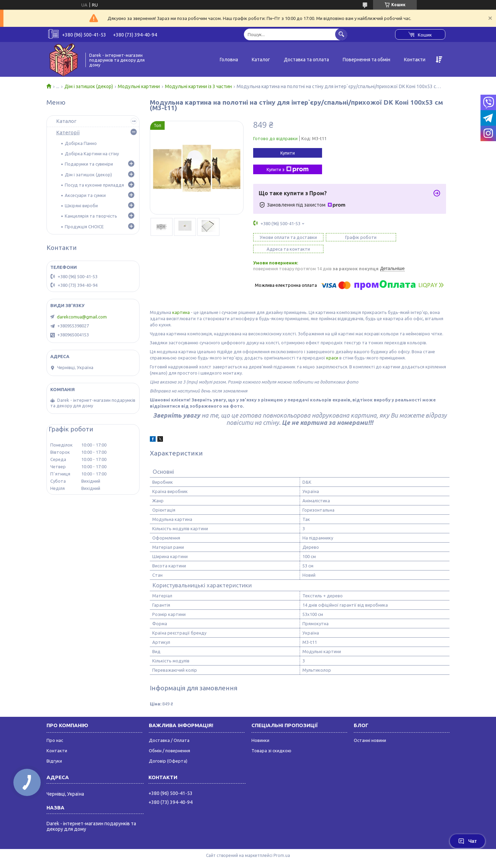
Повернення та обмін (366, 59)
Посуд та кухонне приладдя (94, 184)
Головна (229, 59)
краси (332, 346)
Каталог (261, 59)
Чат (467, 841)
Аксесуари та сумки (85, 195)
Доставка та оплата (306, 59)
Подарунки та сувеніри (89, 163)
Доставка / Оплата (169, 728)
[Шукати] (341, 34)
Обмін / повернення (169, 738)
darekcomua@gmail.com (82, 316)
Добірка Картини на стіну (92, 153)
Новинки (260, 728)
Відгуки (54, 749)
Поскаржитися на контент (278, 850)
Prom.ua (281, 843)
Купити (287, 152)
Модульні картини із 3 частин (198, 86)
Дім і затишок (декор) (88, 86)
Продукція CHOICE (84, 226)
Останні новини (370, 728)
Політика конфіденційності (335, 850)
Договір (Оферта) (168, 749)
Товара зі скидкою (271, 738)
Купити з (288, 169)
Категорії (68, 132)
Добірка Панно (81, 143)
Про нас (54, 728)
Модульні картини (139, 86)
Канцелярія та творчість (91, 215)
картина (181, 300)
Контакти (414, 59)
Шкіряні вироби (81, 205)
